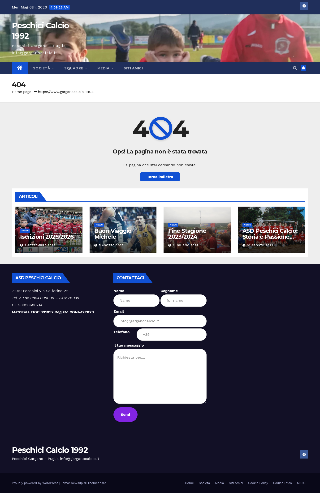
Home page (21, 92)
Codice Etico (282, 483)
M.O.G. (301, 483)
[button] (295, 68)
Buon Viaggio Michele (113, 233)
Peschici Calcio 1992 (50, 450)
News (25, 230)
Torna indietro (160, 176)
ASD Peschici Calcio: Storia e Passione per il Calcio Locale (270, 236)
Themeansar (97, 483)
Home (189, 483)
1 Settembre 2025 (40, 245)
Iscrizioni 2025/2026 (47, 236)
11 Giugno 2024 (186, 245)
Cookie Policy (258, 483)
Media (105, 68)
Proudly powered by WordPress (35, 483)
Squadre (75, 68)
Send (125, 414)
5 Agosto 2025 (111, 245)
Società (43, 68)
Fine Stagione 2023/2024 (187, 233)
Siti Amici (133, 68)
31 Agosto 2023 (260, 245)
